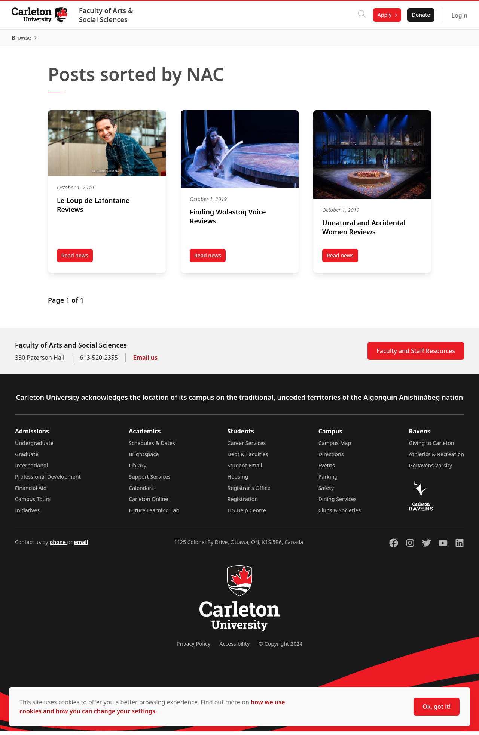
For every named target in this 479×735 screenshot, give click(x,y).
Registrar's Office (249, 491)
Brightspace (144, 457)
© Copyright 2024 (280, 647)
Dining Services (337, 502)
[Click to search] (361, 15)
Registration (243, 502)
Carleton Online (148, 502)
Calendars (141, 491)
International (31, 469)
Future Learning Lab (154, 514)
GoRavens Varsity (430, 469)
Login (459, 15)
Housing (238, 480)
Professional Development (48, 480)
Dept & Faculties (248, 457)
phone (58, 545)
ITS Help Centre (247, 514)
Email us (145, 361)
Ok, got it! (436, 706)
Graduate (27, 457)
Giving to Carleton (431, 446)
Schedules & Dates (152, 446)
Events (326, 469)
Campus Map (334, 446)
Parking (328, 480)
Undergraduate (34, 446)
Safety (326, 491)
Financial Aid (30, 491)
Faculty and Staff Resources (415, 354)
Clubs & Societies (339, 514)
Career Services (247, 446)
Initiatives (27, 514)
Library (137, 469)
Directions (331, 457)
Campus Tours (33, 502)
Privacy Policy (193, 647)
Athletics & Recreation (436, 457)
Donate (420, 14)
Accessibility (234, 647)
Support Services (150, 480)
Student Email (245, 469)
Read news (77, 260)
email (81, 545)
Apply (384, 14)
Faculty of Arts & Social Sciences (106, 15)
